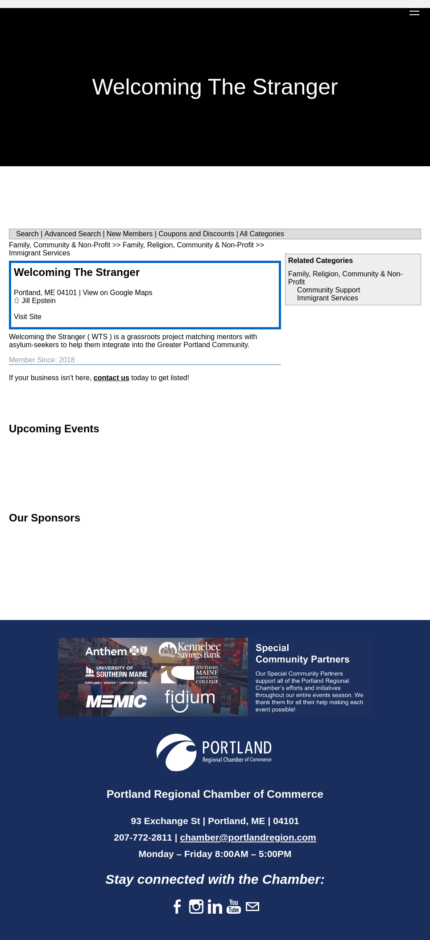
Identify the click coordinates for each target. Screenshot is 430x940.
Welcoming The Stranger (77, 272)
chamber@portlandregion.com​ (248, 837)
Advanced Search (73, 234)
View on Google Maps (117, 292)
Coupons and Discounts (196, 234)
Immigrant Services (327, 298)
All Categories (262, 234)
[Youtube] (234, 907)
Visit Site (27, 316)
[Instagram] (196, 907)
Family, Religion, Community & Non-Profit (188, 245)
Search (27, 234)
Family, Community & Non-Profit (59, 245)
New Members (130, 234)
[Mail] (252, 907)
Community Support (328, 290)
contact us (111, 378)
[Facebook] (177, 907)
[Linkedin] (215, 907)
